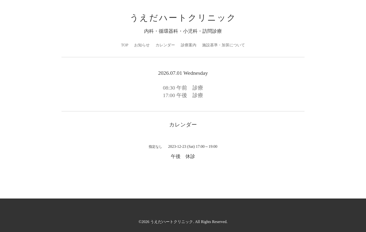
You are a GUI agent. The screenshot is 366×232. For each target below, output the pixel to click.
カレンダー (165, 45)
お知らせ (142, 45)
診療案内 (188, 45)
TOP (124, 45)
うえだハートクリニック (183, 18)
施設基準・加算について (223, 45)
